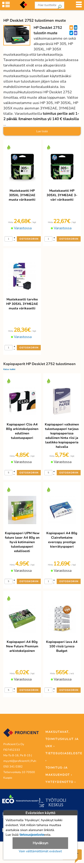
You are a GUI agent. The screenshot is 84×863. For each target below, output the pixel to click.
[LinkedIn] (75, 27)
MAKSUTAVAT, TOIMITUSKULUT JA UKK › (62, 739)
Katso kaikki (9, 369)
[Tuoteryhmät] (6, 6)
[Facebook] (75, 33)
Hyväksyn (40, 843)
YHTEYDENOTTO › (60, 782)
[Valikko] (79, 6)
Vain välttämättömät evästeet (40, 851)
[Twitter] (71, 33)
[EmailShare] (71, 27)
